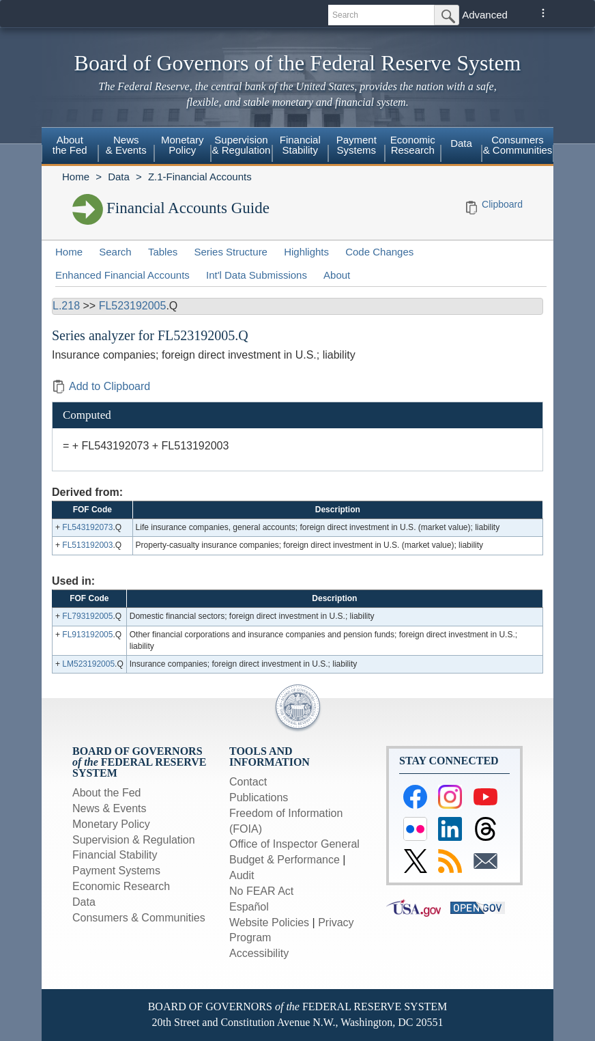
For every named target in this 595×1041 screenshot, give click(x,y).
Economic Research (412, 145)
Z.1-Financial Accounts (200, 176)
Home (75, 176)
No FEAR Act (261, 891)
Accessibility (259, 953)
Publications (258, 797)
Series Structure (230, 252)
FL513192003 (87, 545)
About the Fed (70, 145)
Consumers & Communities (518, 145)
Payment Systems (356, 145)
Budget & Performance (284, 859)
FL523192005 (132, 305)
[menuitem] (70, 147)
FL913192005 (87, 634)
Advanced (485, 14)
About (336, 275)
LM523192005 (88, 664)
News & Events (126, 145)
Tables (162, 252)
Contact (248, 782)
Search (115, 252)
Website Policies (269, 922)
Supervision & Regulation (241, 145)
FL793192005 (87, 616)
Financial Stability (300, 145)
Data (461, 143)
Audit (241, 875)
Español (249, 907)
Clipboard (502, 204)
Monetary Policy (182, 145)
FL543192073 (87, 527)
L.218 (66, 305)
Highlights (306, 252)
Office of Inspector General (294, 844)
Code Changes (379, 252)
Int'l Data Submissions (256, 275)
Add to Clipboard (101, 386)
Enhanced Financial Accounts (122, 275)
